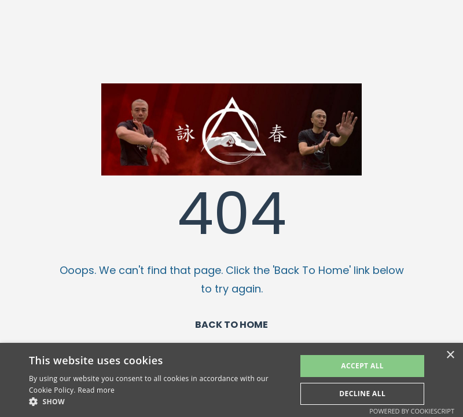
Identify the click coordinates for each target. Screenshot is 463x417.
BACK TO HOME (231, 324)
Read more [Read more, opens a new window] (96, 390)
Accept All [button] (362, 366)
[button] (159, 402)
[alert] (231, 380)
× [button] (450, 355)
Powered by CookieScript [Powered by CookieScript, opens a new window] (411, 411)
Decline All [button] (362, 393)
